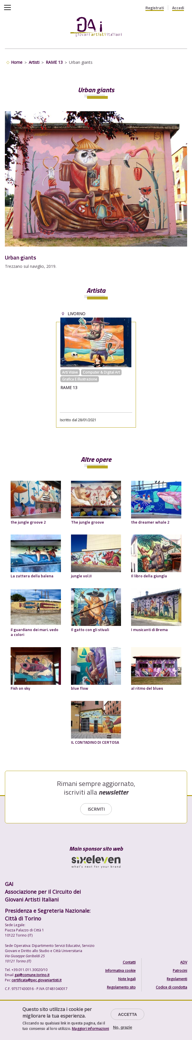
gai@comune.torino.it (31, 974)
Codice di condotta (171, 987)
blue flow (79, 688)
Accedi (178, 7)
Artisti (34, 62)
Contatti (129, 962)
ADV (183, 962)
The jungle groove (87, 522)
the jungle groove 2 (28, 522)
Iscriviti (96, 809)
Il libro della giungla (149, 576)
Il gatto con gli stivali (90, 629)
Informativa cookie (120, 970)
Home (16, 62)
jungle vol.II (81, 576)
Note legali (127, 979)
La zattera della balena (32, 576)
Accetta (127, 1014)
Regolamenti (177, 979)
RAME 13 (54, 62)
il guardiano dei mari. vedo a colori (34, 632)
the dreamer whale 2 (150, 522)
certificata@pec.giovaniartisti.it (36, 980)
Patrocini (180, 970)
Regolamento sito (121, 987)
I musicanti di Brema (149, 629)
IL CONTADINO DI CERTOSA (95, 742)
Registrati (154, 7)
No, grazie (122, 1027)
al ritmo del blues (147, 688)
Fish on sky (20, 688)
